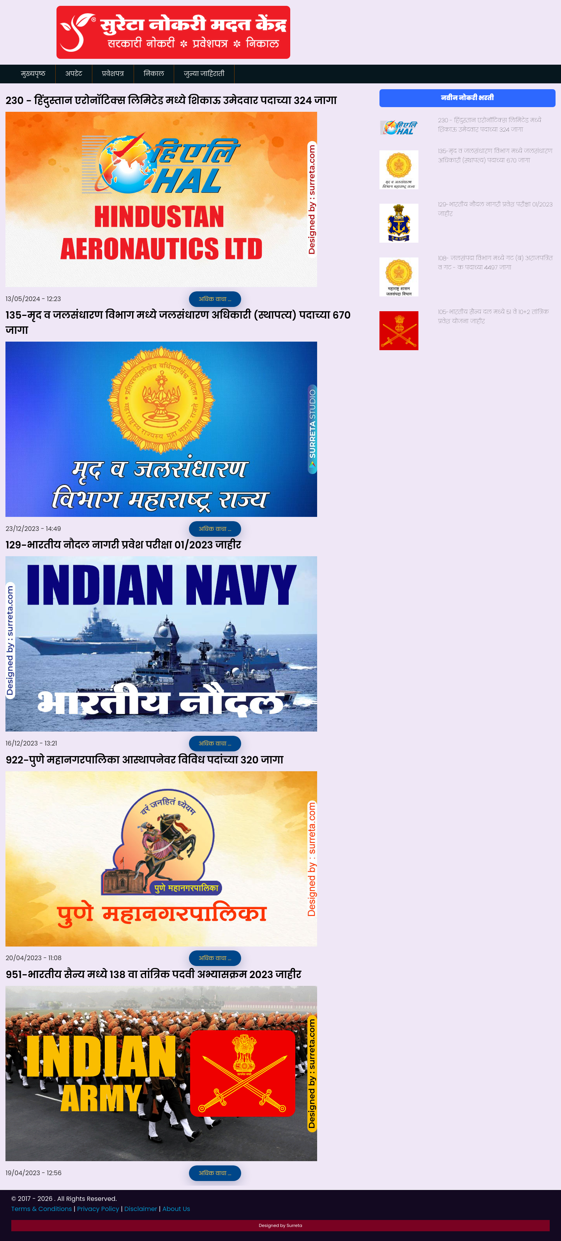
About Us (176, 1208)
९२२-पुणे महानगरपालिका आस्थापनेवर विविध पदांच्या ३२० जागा (144, 760)
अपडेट (73, 73)
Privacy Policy (98, 1208)
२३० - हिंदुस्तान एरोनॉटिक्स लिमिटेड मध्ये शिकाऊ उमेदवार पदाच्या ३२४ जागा (171, 100)
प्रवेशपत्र (113, 73)
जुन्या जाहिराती (204, 73)
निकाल (154, 73)
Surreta (294, 1225)
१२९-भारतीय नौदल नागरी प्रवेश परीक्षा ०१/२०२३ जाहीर (123, 545)
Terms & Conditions (41, 1208)
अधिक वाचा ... (215, 299)
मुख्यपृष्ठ (33, 73)
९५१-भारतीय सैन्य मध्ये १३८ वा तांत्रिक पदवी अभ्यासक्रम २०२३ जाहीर (153, 975)
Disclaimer (140, 1208)
